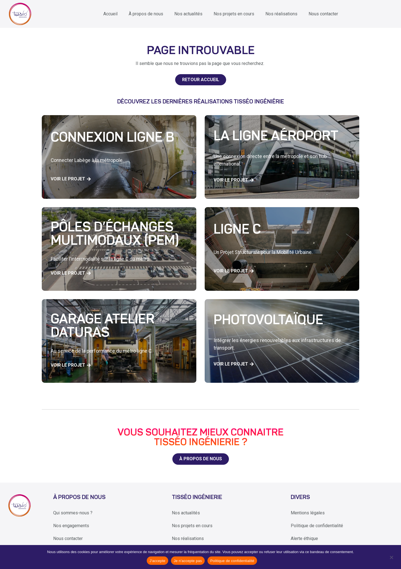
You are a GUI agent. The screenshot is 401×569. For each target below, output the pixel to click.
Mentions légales (308, 512)
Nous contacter (323, 13)
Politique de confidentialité (317, 525)
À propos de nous (146, 13)
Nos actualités (188, 13)
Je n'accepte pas (188, 561)
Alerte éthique (304, 538)
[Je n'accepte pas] (391, 557)
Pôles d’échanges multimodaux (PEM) (115, 234)
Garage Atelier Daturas (103, 326)
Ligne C (237, 230)
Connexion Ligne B (112, 138)
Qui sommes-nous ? (72, 512)
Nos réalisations (281, 13)
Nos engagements (71, 525)
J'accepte (157, 561)
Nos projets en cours (234, 13)
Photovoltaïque (268, 321)
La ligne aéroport (276, 137)
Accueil (110, 13)
